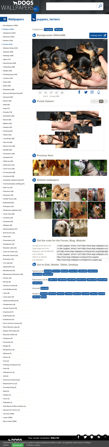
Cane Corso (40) (9, 169)
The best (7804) (8, 414)
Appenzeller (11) (9, 267)
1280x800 (62, 280)
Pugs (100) (7, 82)
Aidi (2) (5, 376)
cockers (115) (8, 78)
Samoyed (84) (8, 97)
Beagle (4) (6, 346)
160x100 (77, 294)
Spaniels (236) (8, 52)
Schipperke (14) (8, 244)
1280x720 (53, 280)
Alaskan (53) (7, 127)
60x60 (43, 297)
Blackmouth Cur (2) (10, 383)
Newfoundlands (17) (10, 229)
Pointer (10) (7, 278)
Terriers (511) (8, 44)
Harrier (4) (6, 357)
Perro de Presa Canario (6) (12, 323)
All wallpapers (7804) (10, 25)
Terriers (58, 29)
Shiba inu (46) (8, 161)
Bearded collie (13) (9, 248)
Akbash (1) (7, 395)
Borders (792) (8, 40)
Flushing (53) (7, 131)
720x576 (56, 271)
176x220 (69, 294)
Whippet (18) (7, 225)
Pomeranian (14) (9, 240)
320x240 (52, 294)
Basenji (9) (7, 282)
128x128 (94, 294)
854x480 (44, 288)
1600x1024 (81, 280)
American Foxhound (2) (11, 380)
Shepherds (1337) (9, 33)
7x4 (105, 101)
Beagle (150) (7, 70)
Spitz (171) (7, 59)
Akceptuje (17, 445)
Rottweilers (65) (8, 116)
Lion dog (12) (8, 263)
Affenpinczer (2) (8, 372)
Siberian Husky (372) (10, 48)
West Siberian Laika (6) (11, 327)
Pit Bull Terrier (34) (9, 199)
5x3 (101, 101)
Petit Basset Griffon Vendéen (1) (14, 406)
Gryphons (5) (7, 338)
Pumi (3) (6, 368)
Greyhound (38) (8, 176)
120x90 (102, 294)
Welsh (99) (7, 86)
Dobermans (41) (8, 165)
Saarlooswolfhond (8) (10, 300)
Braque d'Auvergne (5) (11, 331)
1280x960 (83, 271)
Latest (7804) (7, 417)
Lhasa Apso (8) (8, 297)
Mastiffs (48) (7, 150)
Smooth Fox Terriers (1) (11, 410)
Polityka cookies (33, 445)
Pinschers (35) (8, 191)
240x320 (60, 294)
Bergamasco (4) (8, 349)
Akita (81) (6, 104)
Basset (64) (7, 120)
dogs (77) (6, 108)
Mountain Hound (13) (10, 255)
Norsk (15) (7, 236)
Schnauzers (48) (9, 153)
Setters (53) (7, 135)
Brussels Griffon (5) (10, 334)
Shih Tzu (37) (7, 187)
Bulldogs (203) (8, 55)
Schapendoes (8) (9, 304)
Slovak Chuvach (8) (10, 308)
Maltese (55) (7, 123)
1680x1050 (91, 280)
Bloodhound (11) (9, 270)
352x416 (44, 294)
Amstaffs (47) (8, 157)
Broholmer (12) (8, 259)
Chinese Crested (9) (10, 285)
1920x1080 (102, 280)
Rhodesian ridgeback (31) (12, 210)
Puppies (48, 29)
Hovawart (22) (8, 221)
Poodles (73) (7, 112)
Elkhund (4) (7, 353)
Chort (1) (6, 398)
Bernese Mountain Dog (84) (12, 93)
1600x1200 (47, 274)
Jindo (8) (6, 293)
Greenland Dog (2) (9, 387)
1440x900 (71, 280)
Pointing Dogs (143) (10, 74)
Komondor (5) (8, 342)
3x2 (97, 101)
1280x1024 (92, 271)
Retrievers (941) (8, 37)
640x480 (48, 271)
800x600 (64, 271)
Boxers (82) (7, 101)
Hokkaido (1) (7, 402)
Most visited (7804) (9, 421)
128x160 (85, 294)
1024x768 (73, 271)
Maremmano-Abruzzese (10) (13, 274)
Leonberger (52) (8, 138)
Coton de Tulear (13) (10, 251)
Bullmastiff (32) (8, 202)
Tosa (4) (6, 361)
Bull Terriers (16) (9, 233)
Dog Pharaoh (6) (9, 316)
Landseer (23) (8, 218)
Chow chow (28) (9, 214)
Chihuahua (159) (9, 67)
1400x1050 (37, 274)
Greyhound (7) (8, 312)
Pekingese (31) (8, 206)
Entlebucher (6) (8, 319)
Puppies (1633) (8, 29)
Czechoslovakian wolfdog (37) (13, 184)
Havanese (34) (8, 195)
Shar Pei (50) (7, 142)
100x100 (36, 297)
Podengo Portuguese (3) (11, 365)
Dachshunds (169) (9, 63)
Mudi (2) (6, 391)
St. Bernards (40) (9, 172)
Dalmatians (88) (8, 89)
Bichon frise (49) (9, 146)
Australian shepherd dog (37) (13, 180)
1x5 (92, 101)
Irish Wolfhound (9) (10, 289)
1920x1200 (37, 283)
